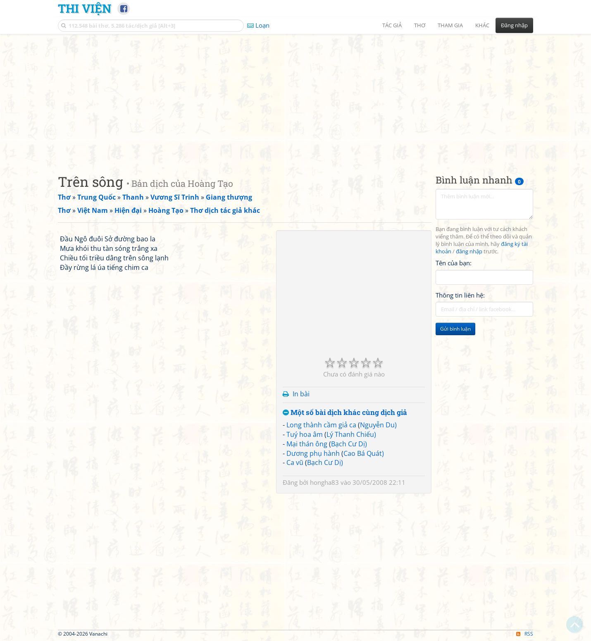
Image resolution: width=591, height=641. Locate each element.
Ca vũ (294, 462)
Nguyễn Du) (378, 424)
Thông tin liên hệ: (460, 295)
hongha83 (324, 482)
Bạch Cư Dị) (349, 443)
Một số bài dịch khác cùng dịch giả (345, 413)
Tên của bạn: (454, 263)
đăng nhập (469, 251)
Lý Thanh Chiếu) (351, 434)
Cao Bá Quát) (363, 453)
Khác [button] (482, 25)
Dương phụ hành (313, 453)
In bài (301, 393)
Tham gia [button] (450, 25)
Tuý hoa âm (304, 434)
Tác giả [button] (392, 25)
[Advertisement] (295, 97)
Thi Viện (84, 8)
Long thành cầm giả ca (321, 424)
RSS (524, 633)
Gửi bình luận (455, 328)
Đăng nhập (514, 25)
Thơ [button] (419, 25)
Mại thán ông (306, 443)
